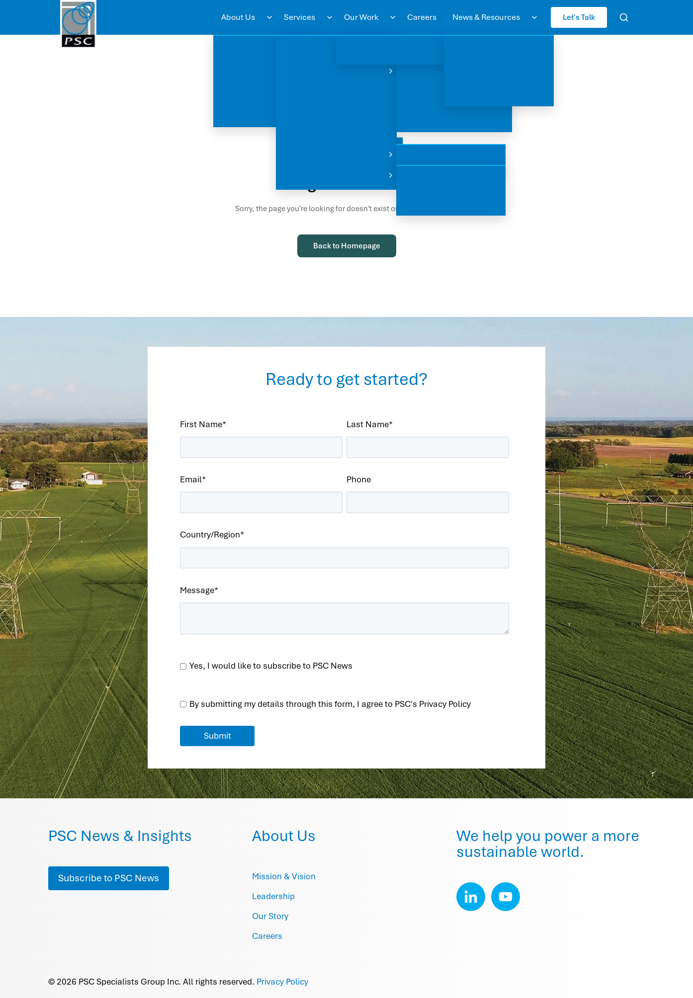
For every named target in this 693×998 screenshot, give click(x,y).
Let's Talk (579, 17)
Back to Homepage (346, 246)
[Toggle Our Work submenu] (392, 17)
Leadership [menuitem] (273, 896)
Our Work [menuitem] (361, 17)
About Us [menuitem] (238, 17)
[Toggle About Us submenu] (269, 17)
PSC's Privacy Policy (433, 703)
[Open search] (624, 17)
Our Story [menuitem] (270, 916)
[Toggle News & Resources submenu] (534, 17)
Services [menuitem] (299, 17)
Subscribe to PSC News (108, 878)
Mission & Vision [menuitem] (284, 876)
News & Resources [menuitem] (486, 17)
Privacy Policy (282, 981)
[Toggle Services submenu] (329, 17)
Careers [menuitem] (421, 17)
